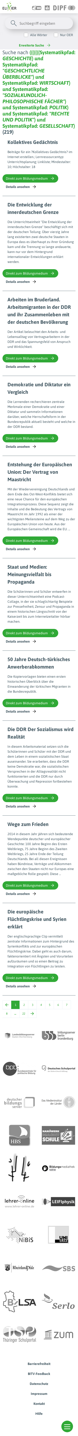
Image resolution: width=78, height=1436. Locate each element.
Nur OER (66, 35)
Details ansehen (21, 186)
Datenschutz (39, 1384)
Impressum (39, 1393)
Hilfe (39, 1413)
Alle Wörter (38, 35)
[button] (67, 1426)
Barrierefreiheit (39, 1364)
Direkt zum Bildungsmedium (30, 178)
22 (23, 1013)
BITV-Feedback (39, 1374)
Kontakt (39, 1403)
